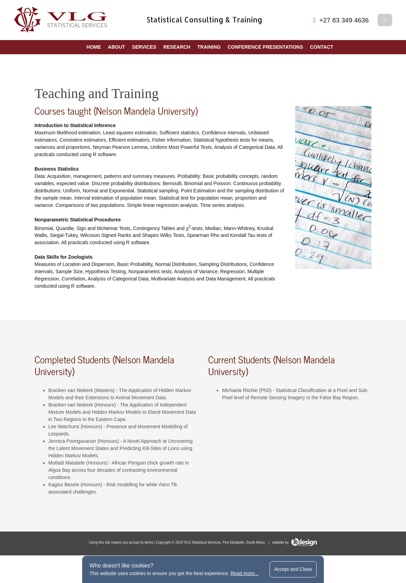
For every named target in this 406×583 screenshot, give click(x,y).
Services (144, 47)
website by (294, 542)
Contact (321, 47)
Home (94, 47)
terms (149, 542)
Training (209, 47)
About (116, 47)
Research (177, 47)
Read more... (245, 573)
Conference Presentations (265, 47)
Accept (293, 569)
